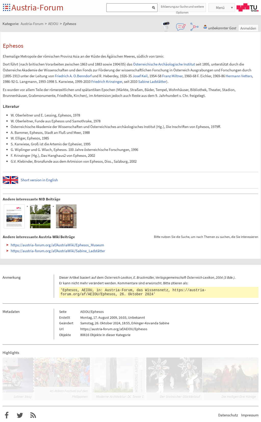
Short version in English (39, 179)
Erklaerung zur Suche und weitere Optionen (182, 8)
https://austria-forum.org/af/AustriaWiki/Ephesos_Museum (57, 244)
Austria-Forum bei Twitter (20, 415)
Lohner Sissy (23, 396)
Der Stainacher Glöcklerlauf (180, 396)
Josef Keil (140, 75)
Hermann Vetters (239, 75)
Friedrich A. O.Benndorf (73, 75)
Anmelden (248, 28)
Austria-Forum (37, 7)
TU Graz (247, 7)
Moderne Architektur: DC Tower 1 (120, 396)
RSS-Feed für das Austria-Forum (33, 415)
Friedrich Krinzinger (106, 81)
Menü (220, 7)
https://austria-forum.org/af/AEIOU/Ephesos (113, 329)
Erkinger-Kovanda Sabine (150, 323)
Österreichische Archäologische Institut (164, 64)
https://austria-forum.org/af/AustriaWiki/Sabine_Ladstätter (58, 250)
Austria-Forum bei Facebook (7, 415)
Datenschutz (228, 415)
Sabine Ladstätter (152, 81)
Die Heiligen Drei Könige (238, 396)
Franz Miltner (172, 75)
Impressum (249, 415)
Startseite (7, 7)
